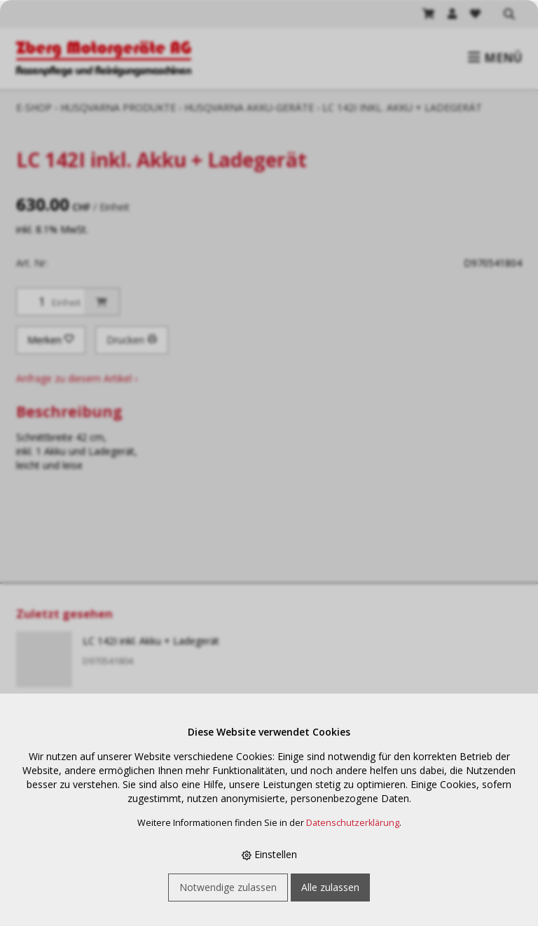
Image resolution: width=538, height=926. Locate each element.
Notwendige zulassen (228, 887)
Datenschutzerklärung (352, 823)
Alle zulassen (330, 887)
